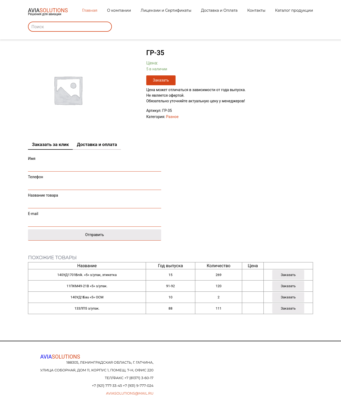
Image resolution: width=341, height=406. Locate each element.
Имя (94, 162)
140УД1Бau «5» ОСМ (87, 297)
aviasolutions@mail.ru (129, 393)
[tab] (50, 145)
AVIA (60, 357)
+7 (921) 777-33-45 (107, 385)
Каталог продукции (294, 10)
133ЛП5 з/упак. (86, 308)
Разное (172, 117)
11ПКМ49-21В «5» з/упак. (87, 286)
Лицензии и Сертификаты (166, 10)
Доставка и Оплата (219, 10)
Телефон (94, 181)
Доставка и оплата (97, 144)
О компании (119, 10)
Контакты (256, 10)
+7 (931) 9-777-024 (138, 385)
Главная (89, 10)
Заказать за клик (50, 144)
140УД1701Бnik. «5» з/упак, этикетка (87, 275)
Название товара (94, 199)
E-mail (94, 218)
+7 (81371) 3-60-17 (138, 378)
